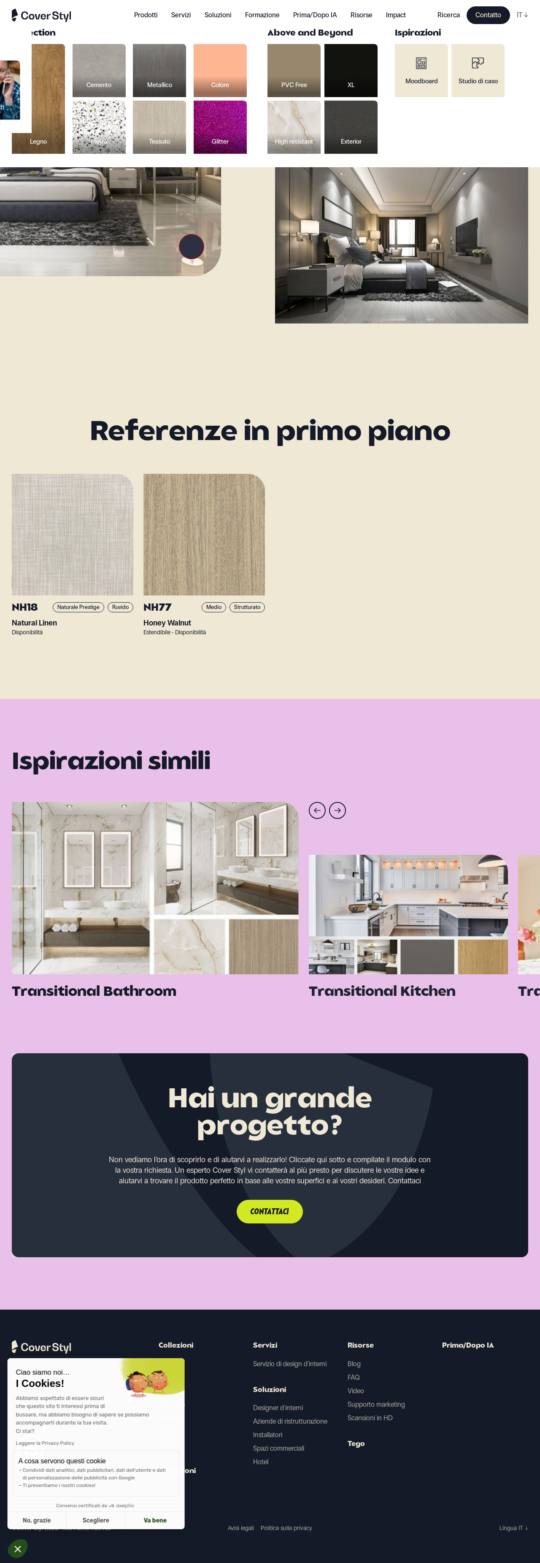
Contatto (488, 15)
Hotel (260, 1462)
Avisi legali (241, 1528)
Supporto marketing (376, 1404)
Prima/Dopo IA (315, 15)
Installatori (267, 1435)
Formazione (262, 15)
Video (356, 1391)
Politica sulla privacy (286, 1528)
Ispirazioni (177, 1471)
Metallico (171, 1418)
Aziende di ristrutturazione (290, 1421)
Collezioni (176, 1346)
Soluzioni (269, 1390)
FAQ (354, 1377)
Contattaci (270, 1212)
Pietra (167, 1377)
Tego (356, 1444)
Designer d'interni (278, 1408)
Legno (168, 1364)
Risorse (361, 1346)
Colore (168, 1391)
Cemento (172, 1404)
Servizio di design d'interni (290, 1364)
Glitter (167, 1445)
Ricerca (448, 15)
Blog (354, 1364)
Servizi (181, 15)
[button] (18, 1549)
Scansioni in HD (370, 1418)
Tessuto (170, 1431)
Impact (396, 15)
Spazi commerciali (278, 1448)
